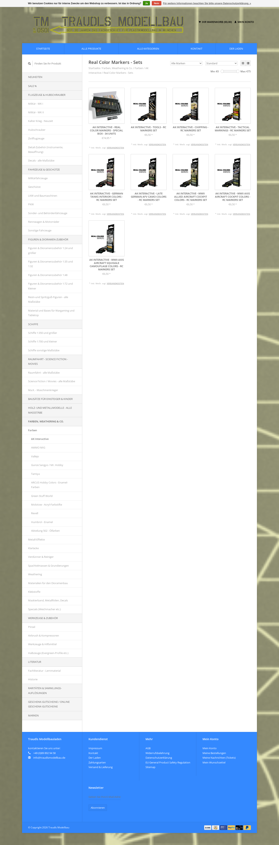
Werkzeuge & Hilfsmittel (42, 644)
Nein (156, 3)
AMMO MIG (38, 447)
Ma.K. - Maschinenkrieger (43, 390)
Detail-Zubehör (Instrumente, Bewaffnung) (45, 149)
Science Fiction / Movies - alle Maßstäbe (51, 381)
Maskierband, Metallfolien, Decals (48, 600)
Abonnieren (98, 807)
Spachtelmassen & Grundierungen (48, 565)
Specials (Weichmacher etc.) (44, 609)
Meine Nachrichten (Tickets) (219, 757)
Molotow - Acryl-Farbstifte (46, 504)
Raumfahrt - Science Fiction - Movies (48, 361)
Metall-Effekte (36, 539)
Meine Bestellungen (214, 753)
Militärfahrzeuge (38, 178)
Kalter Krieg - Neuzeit (40, 121)
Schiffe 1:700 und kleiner (42, 341)
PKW (31, 204)
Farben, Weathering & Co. (46, 421)
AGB (148, 748)
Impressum (95, 748)
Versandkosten (115, 147)
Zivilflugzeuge (36, 138)
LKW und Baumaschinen (42, 195)
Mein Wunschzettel (214, 762)
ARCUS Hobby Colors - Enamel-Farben (49, 485)
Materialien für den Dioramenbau (48, 583)
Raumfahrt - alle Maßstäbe (44, 372)
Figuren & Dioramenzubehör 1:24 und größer (50, 250)
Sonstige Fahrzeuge (39, 230)
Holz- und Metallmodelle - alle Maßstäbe (50, 410)
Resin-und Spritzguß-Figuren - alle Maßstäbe (48, 299)
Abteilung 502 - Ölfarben (45, 530)
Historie (33, 679)
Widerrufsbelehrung (157, 753)
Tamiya (35, 474)
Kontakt (196, 48)
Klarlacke (33, 548)
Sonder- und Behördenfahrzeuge (47, 213)
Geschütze (34, 187)
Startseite (43, 48)
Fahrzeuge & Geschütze (44, 169)
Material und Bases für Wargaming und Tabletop (51, 313)
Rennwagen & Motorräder (43, 222)
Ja (146, 3)
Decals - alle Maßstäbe (41, 160)
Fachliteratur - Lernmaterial (44, 670)
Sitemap (150, 767)
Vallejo (35, 456)
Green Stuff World (42, 496)
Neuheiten (35, 77)
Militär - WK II (36, 112)
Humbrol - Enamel (42, 522)
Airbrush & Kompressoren (43, 635)
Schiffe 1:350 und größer (42, 333)
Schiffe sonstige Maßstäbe (43, 350)
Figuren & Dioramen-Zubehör (48, 239)
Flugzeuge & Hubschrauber (46, 95)
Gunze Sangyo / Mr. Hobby (47, 465)
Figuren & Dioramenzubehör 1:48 (47, 275)
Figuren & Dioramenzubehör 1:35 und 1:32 (50, 264)
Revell (34, 513)
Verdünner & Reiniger (41, 557)
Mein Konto (244, 22)
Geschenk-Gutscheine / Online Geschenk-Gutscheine (49, 704)
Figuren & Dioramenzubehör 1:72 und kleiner (50, 286)
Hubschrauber (36, 130)
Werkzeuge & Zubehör (43, 618)
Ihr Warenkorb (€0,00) (215, 22)
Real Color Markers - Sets (118, 73)
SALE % (32, 86)
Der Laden (236, 48)
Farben (32, 430)
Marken (33, 715)
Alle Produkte (91, 48)
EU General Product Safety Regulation (168, 762)
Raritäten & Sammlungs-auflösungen (45, 690)
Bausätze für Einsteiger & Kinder (50, 399)
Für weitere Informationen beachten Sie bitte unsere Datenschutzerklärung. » (207, 3)
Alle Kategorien (148, 48)
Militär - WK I (35, 103)
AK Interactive (40, 439)
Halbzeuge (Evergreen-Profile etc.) (48, 653)
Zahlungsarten (97, 762)
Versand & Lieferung (101, 767)
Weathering (35, 574)
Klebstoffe (34, 592)
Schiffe (33, 324)
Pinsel (31, 627)
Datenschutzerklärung (159, 757)
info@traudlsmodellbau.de (49, 757)
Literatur (34, 662)
